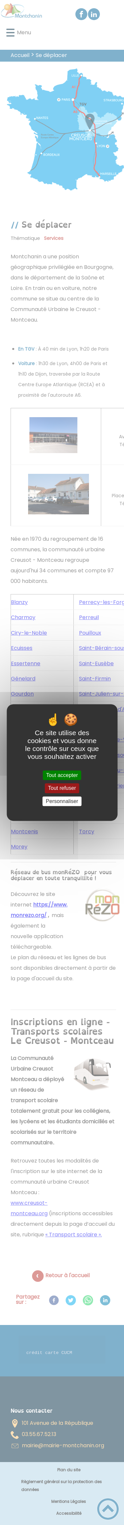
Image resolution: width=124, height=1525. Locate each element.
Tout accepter (62, 775)
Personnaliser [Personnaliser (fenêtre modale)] (62, 801)
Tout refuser (62, 788)
